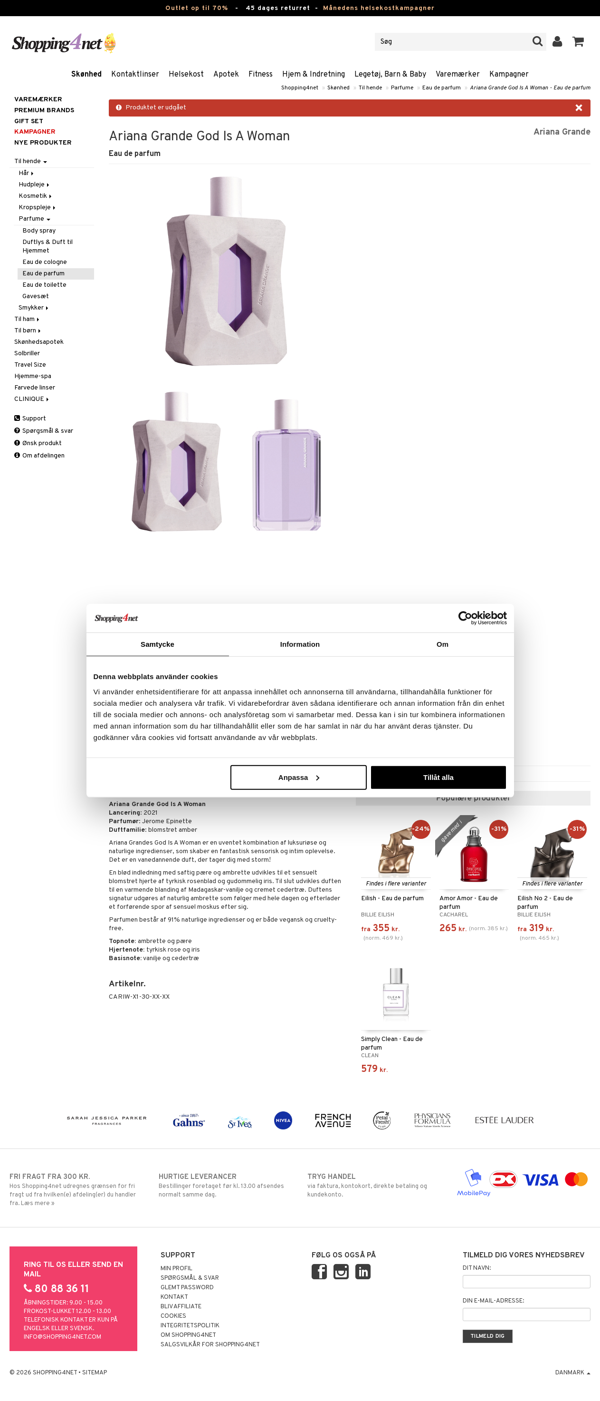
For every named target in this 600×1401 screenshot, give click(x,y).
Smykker (34, 308)
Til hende (370, 88)
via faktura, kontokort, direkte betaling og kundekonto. (374, 1185)
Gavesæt (35, 296)
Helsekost (186, 74)
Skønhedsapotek (39, 342)
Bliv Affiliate (181, 1307)
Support (30, 419)
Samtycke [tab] (157, 644)
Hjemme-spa (32, 376)
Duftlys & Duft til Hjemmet (47, 246)
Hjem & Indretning (313, 74)
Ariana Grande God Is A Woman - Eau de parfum (530, 88)
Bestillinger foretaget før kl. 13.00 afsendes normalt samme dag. (226, 1185)
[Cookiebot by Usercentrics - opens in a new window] (465, 618)
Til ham (27, 319)
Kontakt (174, 1297)
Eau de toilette (44, 285)
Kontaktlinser (135, 74)
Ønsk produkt (38, 443)
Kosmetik (36, 196)
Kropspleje (38, 208)
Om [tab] (442, 644)
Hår (27, 173)
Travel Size (30, 365)
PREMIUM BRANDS (44, 111)
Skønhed (86, 74)
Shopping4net (299, 88)
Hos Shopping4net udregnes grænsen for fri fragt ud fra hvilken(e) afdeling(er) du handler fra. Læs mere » (76, 1189)
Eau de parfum (441, 88)
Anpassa (299, 777)
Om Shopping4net (188, 1335)
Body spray (39, 231)
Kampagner (509, 74)
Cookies (173, 1316)
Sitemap (94, 1373)
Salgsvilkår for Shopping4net (210, 1345)
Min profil (176, 1269)
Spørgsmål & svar (43, 431)
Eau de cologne (44, 262)
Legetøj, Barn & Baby (390, 74)
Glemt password (187, 1288)
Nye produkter (43, 143)
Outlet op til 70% (196, 8)
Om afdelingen (39, 456)
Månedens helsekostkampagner (379, 8)
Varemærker (458, 74)
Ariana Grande (561, 132)
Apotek (226, 74)
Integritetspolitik (190, 1326)
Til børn (28, 331)
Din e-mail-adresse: (493, 1301)
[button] (578, 42)
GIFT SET (28, 121)
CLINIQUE (32, 399)
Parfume (402, 88)
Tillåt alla (438, 777)
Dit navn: (477, 1268)
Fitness (260, 74)
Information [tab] (300, 644)
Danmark (572, 1373)
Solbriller (27, 354)
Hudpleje (35, 185)
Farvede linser (34, 388)
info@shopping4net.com (62, 1337)
